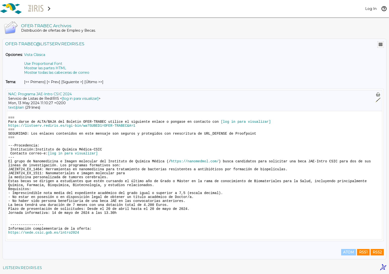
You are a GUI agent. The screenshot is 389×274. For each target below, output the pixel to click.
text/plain (16, 107)
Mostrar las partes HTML (45, 68)
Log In (371, 8)
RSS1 (363, 252)
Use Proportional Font (43, 63)
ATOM (348, 252)
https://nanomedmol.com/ (195, 161)
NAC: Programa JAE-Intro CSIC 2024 (40, 94)
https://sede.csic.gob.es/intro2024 (43, 233)
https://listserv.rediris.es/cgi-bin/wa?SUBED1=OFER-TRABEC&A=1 (71, 126)
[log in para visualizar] (80, 98)
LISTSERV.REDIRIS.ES (22, 268)
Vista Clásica (34, 54)
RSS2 (377, 252)
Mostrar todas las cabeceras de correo (56, 72)
